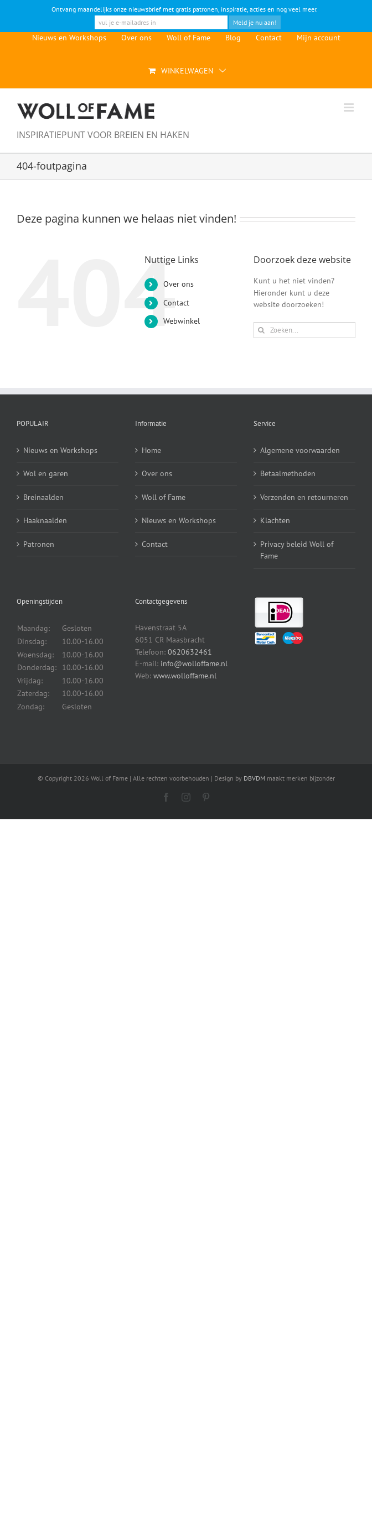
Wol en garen (45, 473)
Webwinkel (181, 321)
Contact (176, 303)
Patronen (38, 544)
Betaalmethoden (288, 473)
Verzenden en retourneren (304, 497)
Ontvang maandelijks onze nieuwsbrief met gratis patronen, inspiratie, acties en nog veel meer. (184, 9)
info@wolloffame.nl (194, 663)
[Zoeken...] (304, 330)
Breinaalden (43, 497)
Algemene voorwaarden (300, 450)
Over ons (178, 284)
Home (151, 450)
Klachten (275, 520)
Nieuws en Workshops (60, 450)
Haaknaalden (45, 520)
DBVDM (254, 778)
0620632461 (190, 652)
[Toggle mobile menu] (349, 107)
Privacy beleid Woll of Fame (296, 550)
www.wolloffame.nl (184, 676)
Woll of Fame (163, 497)
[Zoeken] (262, 330)
